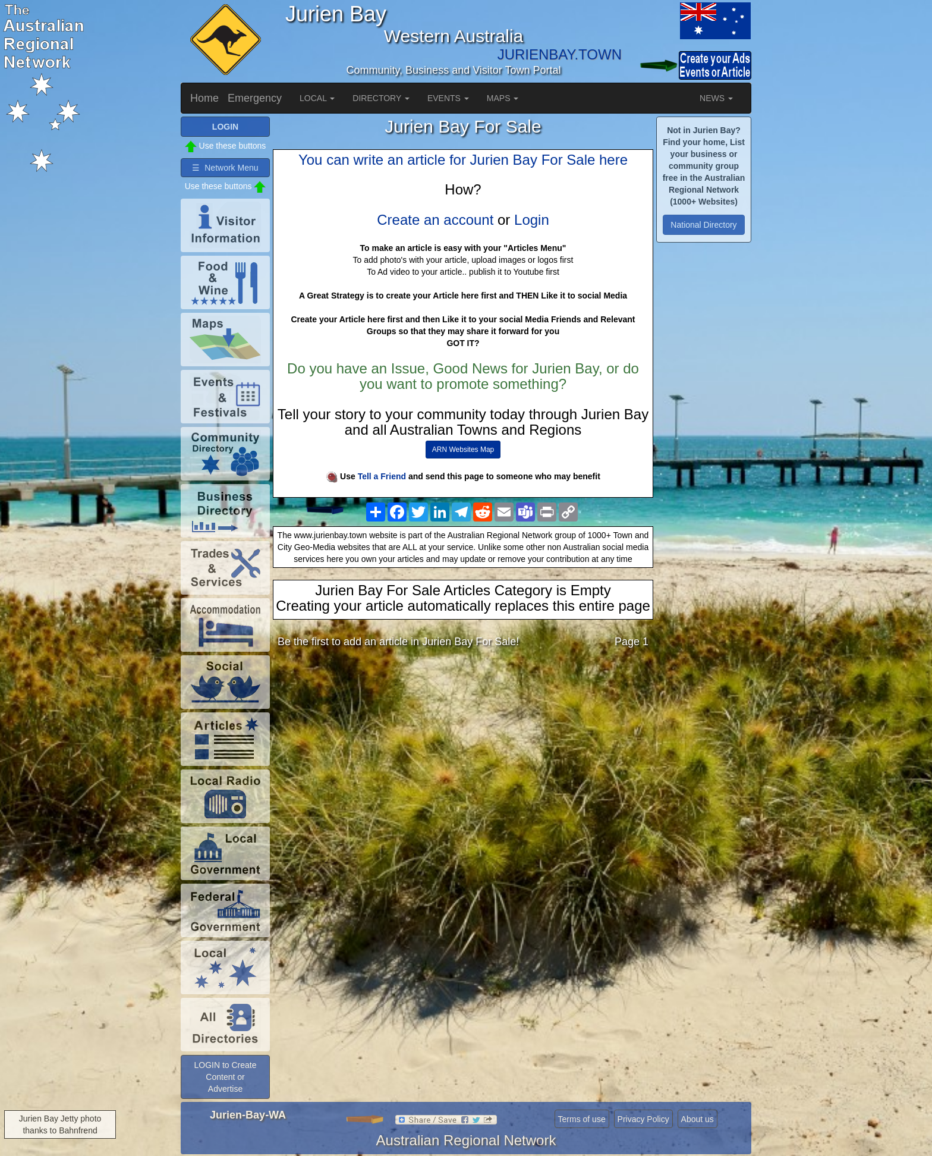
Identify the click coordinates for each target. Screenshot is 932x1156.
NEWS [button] (716, 98)
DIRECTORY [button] (381, 98)
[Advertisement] (463, 751)
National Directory (703, 225)
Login (531, 220)
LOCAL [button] (317, 98)
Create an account (435, 220)
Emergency (255, 98)
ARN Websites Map (463, 449)
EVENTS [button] (448, 98)
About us (697, 1119)
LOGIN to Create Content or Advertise (225, 1077)
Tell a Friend (382, 476)
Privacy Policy (643, 1119)
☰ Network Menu (225, 167)
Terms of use (582, 1119)
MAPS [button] (503, 98)
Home (204, 98)
